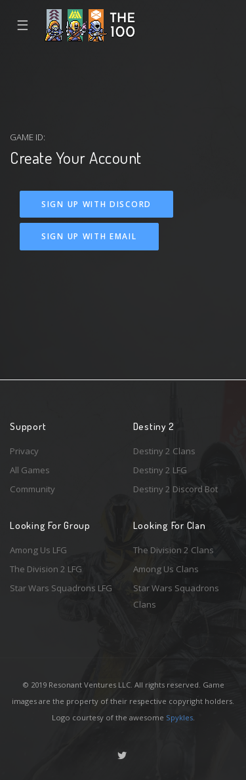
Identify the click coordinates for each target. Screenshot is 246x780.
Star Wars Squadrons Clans (176, 596)
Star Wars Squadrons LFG (61, 588)
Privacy (24, 451)
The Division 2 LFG (46, 569)
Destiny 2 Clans (164, 451)
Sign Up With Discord (96, 204)
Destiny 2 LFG (160, 470)
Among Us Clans (166, 569)
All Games (30, 470)
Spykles (179, 717)
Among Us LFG (38, 550)
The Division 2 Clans (173, 550)
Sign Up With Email (89, 236)
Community (32, 489)
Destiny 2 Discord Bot (175, 489)
